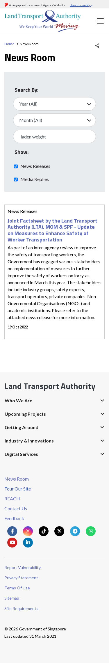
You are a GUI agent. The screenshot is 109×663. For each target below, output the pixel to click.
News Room (16, 478)
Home (9, 44)
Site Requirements (21, 608)
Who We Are (18, 400)
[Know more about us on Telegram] (75, 531)
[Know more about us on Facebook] (12, 531)
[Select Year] (54, 104)
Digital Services (21, 454)
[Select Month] (54, 120)
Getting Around (21, 427)
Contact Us (15, 508)
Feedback (14, 518)
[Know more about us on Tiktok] (44, 531)
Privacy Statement (21, 577)
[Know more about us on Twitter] (59, 531)
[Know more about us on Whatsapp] (91, 531)
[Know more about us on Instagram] (28, 531)
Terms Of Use (17, 587)
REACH (12, 498)
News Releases (35, 165)
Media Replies (34, 179)
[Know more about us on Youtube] (12, 543)
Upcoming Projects (25, 414)
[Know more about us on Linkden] (28, 543)
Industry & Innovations (29, 440)
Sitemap (11, 598)
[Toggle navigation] (100, 21)
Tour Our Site (17, 488)
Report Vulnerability (22, 567)
